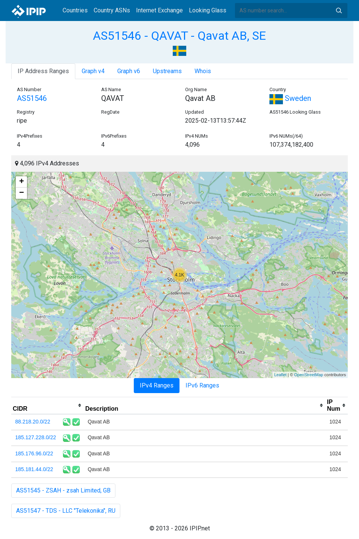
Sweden (290, 98)
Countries (75, 10)
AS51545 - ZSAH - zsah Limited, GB (63, 490)
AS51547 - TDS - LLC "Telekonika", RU (65, 510)
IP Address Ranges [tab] (43, 71)
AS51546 (32, 98)
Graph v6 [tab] (128, 71)
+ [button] (21, 182)
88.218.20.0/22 (32, 422)
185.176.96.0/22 (34, 453)
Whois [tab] (202, 71)
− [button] (21, 193)
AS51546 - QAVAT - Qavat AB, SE (179, 36)
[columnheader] (47, 405)
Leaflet (280, 374)
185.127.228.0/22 (35, 437)
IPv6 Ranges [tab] (202, 385)
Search (339, 10)
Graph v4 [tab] (93, 71)
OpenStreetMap (308, 374)
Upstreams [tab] (167, 71)
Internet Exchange (159, 10)
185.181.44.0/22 (34, 469)
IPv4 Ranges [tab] (157, 385)
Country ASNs (112, 10)
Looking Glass (207, 10)
